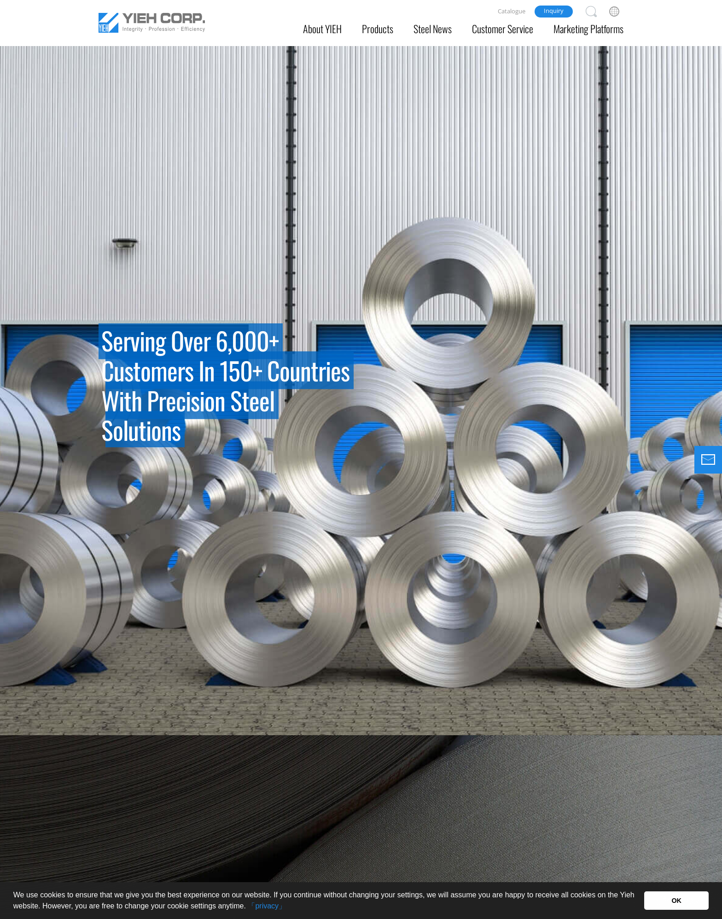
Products (377, 28)
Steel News (432, 28)
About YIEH (322, 28)
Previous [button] (18, 390)
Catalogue (511, 11)
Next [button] (703, 390)
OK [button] (676, 900)
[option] (361, 367)
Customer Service (502, 28)
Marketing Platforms (588, 28)
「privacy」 (267, 906)
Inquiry (554, 10)
